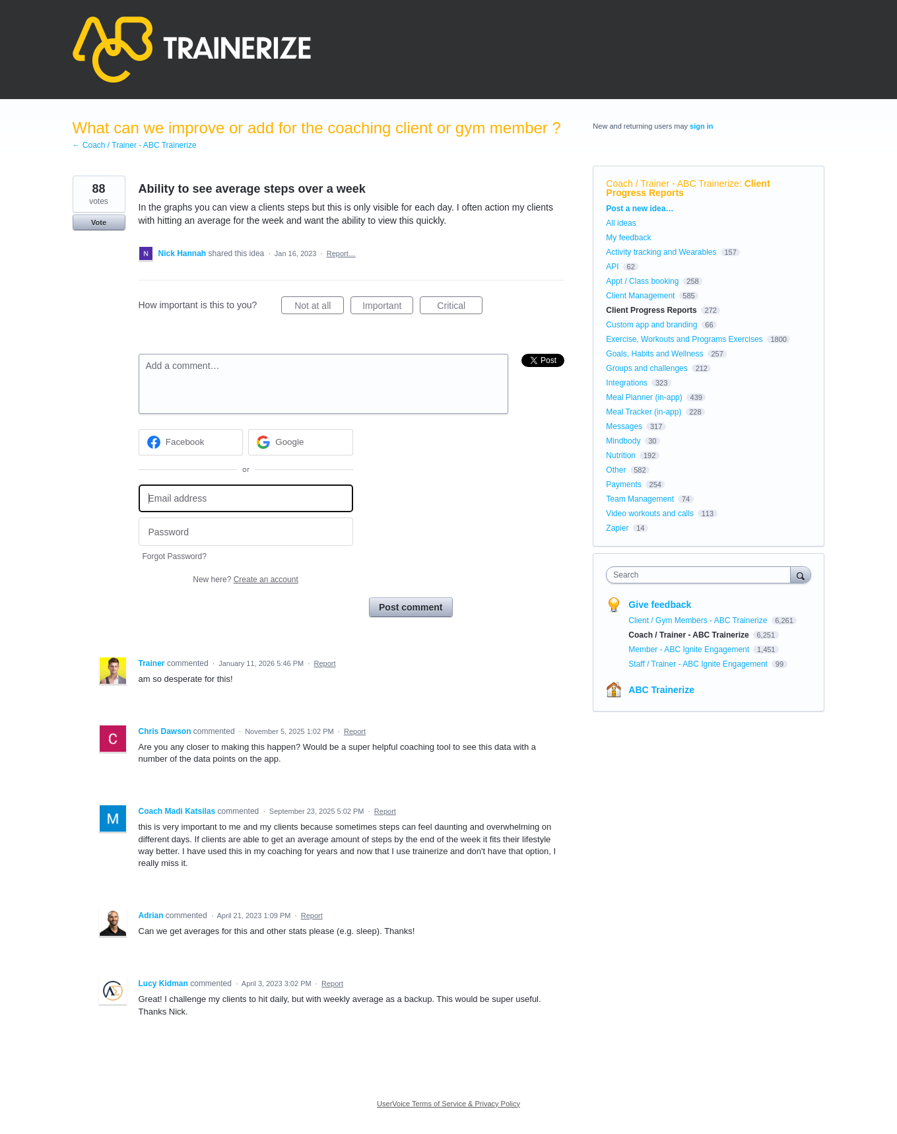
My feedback (628, 237)
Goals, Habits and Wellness (654, 353)
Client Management (640, 295)
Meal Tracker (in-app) (643, 412)
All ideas (621, 223)
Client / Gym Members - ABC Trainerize (698, 620)
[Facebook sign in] (191, 442)
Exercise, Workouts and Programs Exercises (684, 339)
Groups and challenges (646, 368)
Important (387, 307)
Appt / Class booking (642, 281)
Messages (624, 426)
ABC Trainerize (661, 689)
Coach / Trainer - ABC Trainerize (672, 183)
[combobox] (701, 575)
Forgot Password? (175, 556)
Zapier (617, 528)
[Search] (800, 574)
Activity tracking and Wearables (661, 252)
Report (324, 663)
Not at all (319, 307)
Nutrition (621, 455)
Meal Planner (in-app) (644, 397)
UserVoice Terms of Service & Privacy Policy (448, 1104)
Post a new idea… (639, 208)
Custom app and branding (651, 324)
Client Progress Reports (651, 310)
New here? (245, 579)
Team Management (640, 499)
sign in (701, 126)
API (612, 266)
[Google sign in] (300, 442)
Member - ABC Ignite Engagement (689, 649)
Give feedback (659, 604)
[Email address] (246, 498)
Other (616, 470)
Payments (623, 484)
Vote (98, 222)
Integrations (627, 382)
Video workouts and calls (650, 513)
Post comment (410, 607)
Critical (459, 307)
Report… (341, 253)
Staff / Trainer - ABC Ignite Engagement (699, 664)
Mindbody (623, 441)
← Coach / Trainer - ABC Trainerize (135, 145)
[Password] (246, 531)
